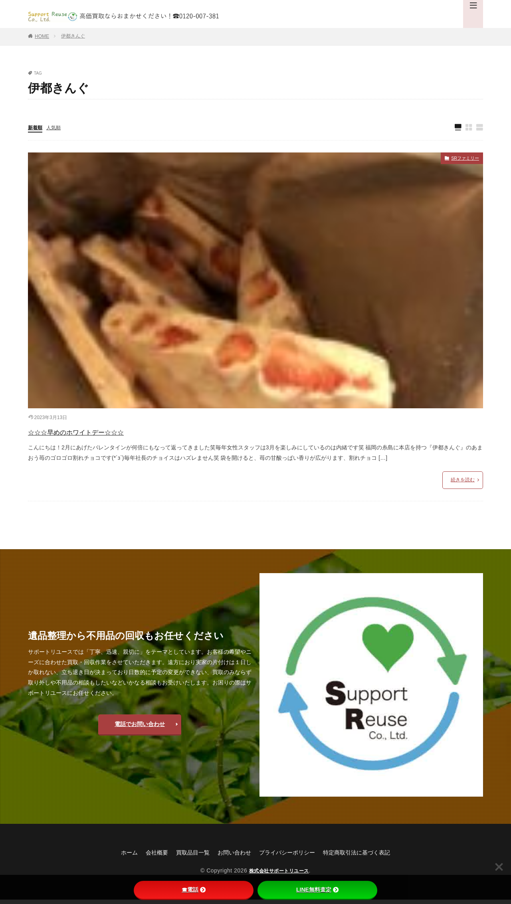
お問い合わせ (231, 856)
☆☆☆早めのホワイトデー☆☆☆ (101, 434)
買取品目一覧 (184, 856)
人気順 (57, 128)
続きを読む (463, 484)
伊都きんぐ (73, 36)
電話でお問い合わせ (140, 728)
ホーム (114, 856)
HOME (42, 36)
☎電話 (194, 889)
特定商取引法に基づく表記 (368, 856)
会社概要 (144, 856)
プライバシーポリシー (290, 856)
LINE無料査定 (317, 889)
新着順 (36, 128)
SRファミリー (461, 160)
